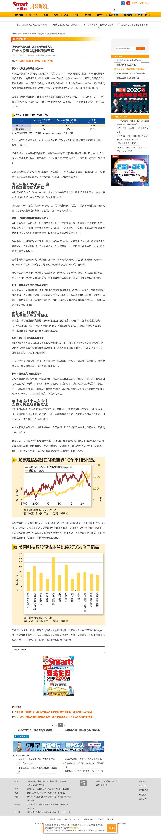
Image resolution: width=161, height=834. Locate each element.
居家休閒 (30, 812)
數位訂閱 (142, 15)
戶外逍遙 (39, 812)
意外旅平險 (58, 797)
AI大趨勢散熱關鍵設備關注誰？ (129, 60)
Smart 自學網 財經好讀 (39, 6)
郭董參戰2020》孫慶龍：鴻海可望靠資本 (83, 759)
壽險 (44, 61)
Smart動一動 (66, 812)
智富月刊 (140, 781)
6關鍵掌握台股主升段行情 (128, 143)
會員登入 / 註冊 (138, 3)
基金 (46, 15)
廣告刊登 (67, 819)
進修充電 (55, 812)
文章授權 (99, 819)
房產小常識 (52, 793)
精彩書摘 (128, 15)
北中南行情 (41, 793)
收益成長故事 (32, 785)
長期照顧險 (38, 797)
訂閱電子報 (141, 790)
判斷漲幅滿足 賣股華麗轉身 (65, 25)
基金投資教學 (42, 781)
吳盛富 (22, 61)
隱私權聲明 (88, 819)
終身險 (50, 61)
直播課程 (107, 781)
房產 (66, 15)
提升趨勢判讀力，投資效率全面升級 (99, 26)
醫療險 (29, 797)
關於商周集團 (55, 819)
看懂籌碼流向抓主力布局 (126, 65)
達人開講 (65, 789)
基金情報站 (31, 781)
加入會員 (140, 795)
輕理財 (88, 15)
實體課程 (98, 781)
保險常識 (67, 797)
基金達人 (63, 781)
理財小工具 (63, 804)
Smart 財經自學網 (21, 6)
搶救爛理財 (43, 804)
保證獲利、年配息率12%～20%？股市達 (36, 759)
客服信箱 (140, 799)
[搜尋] (128, 9)
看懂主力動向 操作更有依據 (128, 78)
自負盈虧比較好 (25, 763)
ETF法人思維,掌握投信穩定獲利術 (132, 25)
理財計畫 (29, 61)
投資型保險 (48, 797)
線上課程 (115, 781)
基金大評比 (53, 781)
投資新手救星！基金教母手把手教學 (82, 730)
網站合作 (77, 819)
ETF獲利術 (56, 789)
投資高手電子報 (101, 785)
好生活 (100, 15)
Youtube (140, 786)
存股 (49, 789)
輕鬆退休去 (53, 804)
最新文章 (19, 15)
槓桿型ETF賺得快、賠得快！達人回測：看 (84, 771)
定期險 (38, 61)
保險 (76, 15)
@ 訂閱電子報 (21, 736)
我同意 (112, 828)
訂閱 (140, 49)
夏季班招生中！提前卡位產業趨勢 (130, 73)
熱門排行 (33, 15)
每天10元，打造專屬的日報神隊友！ (131, 69)
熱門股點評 (31, 789)
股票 (56, 15)
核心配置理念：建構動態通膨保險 (31, 25)
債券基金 (42, 785)
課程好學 (113, 15)
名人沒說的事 (32, 804)
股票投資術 (41, 789)
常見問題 (109, 819)
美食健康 (47, 812)
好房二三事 (31, 793)
